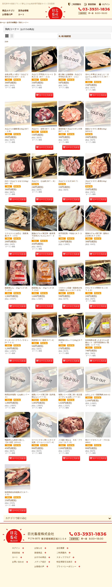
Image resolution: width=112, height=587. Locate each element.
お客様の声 (7, 14)
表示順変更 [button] (65, 36)
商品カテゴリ (8, 10)
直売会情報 (23, 10)
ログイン (104, 4)
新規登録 (90, 4)
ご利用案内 (74, 4)
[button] (57, 518)
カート (21, 14)
